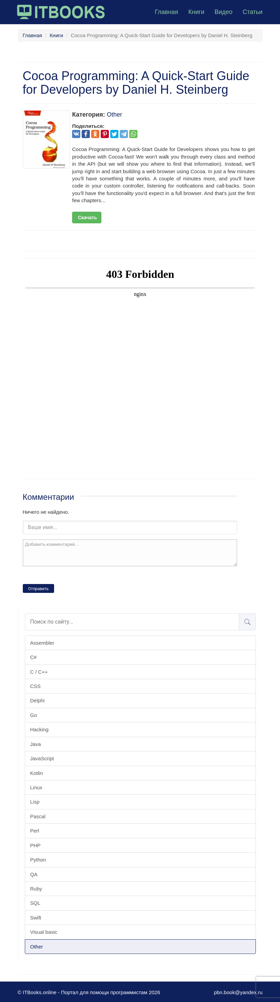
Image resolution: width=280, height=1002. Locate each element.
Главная (166, 12)
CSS (35, 686)
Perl (34, 831)
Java (35, 744)
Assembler (42, 643)
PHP (35, 845)
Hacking (39, 729)
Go (33, 715)
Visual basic (43, 932)
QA (34, 874)
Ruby (36, 889)
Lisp (35, 802)
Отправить (38, 588)
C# (33, 657)
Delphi (37, 700)
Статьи (252, 12)
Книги (196, 12)
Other (36, 946)
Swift (36, 918)
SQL (35, 903)
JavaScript (42, 758)
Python (38, 860)
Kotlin (36, 773)
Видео (224, 12)
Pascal (38, 816)
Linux (36, 787)
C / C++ (39, 672)
